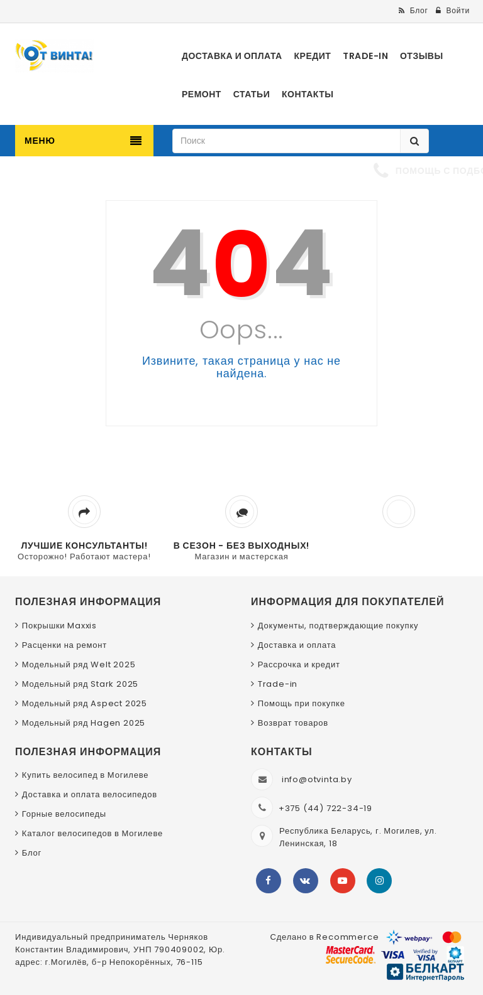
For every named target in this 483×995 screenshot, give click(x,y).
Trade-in (277, 684)
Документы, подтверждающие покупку (338, 626)
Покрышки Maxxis (59, 626)
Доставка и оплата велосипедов (89, 794)
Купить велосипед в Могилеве (85, 775)
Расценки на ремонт (64, 645)
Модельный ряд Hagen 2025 (83, 723)
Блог (32, 853)
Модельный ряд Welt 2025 (79, 664)
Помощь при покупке (301, 703)
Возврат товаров (293, 723)
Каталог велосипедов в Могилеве (92, 833)
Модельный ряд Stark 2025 (80, 684)
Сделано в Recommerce (324, 937)
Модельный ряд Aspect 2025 (84, 703)
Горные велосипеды (64, 814)
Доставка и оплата (297, 645)
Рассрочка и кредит (299, 664)
